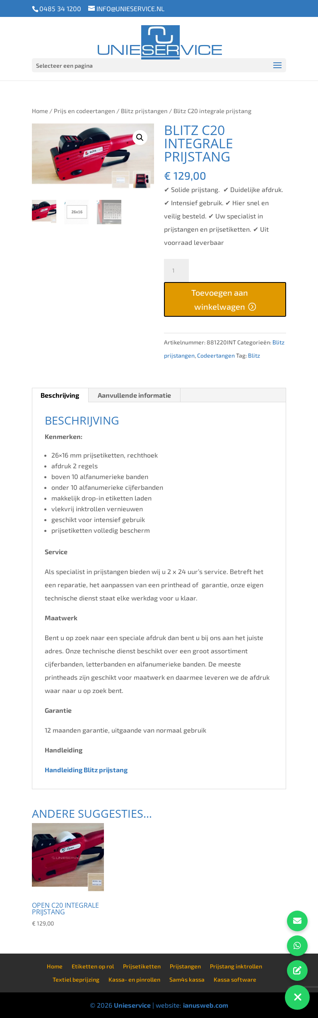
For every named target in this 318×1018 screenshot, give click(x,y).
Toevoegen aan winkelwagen (219, 299)
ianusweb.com (205, 1005)
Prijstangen (185, 966)
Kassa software (235, 979)
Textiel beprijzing (76, 979)
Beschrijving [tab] (60, 395)
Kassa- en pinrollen (134, 979)
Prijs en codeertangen (84, 110)
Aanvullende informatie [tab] (134, 395)
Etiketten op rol (93, 966)
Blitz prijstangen (144, 110)
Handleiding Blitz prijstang (87, 770)
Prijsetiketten (142, 966)
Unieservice (132, 1005)
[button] (139, 137)
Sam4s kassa (187, 979)
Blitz (254, 355)
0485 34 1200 (60, 8)
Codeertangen (216, 355)
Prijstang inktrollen (236, 966)
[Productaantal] (176, 270)
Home (40, 110)
